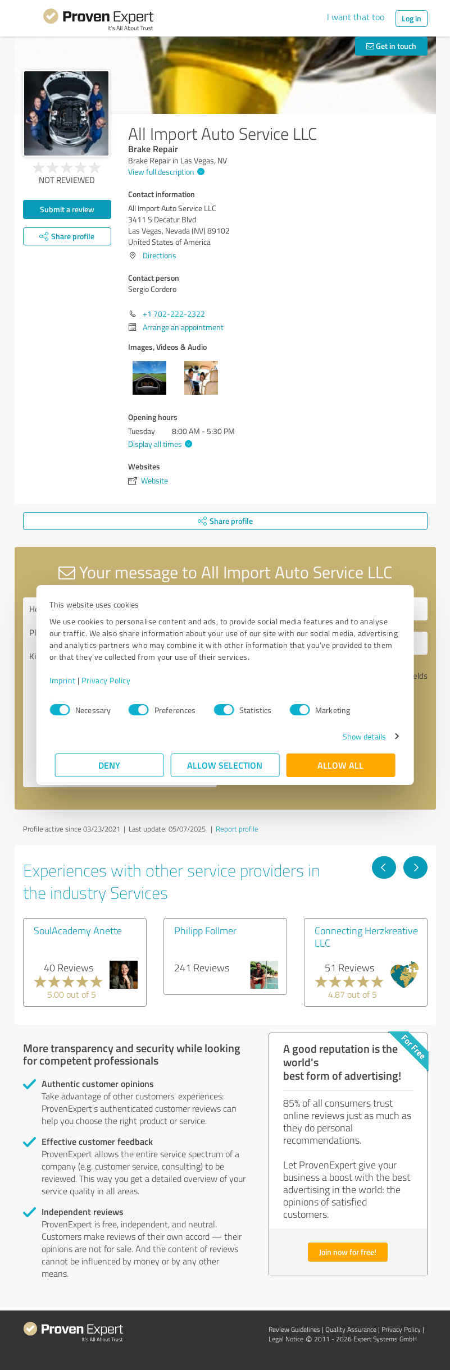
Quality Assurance (350, 1329)
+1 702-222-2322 (174, 313)
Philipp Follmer (205, 930)
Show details (358, 736)
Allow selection (225, 765)
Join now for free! (347, 1251)
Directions (159, 255)
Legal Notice (286, 1339)
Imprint (68, 680)
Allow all (341, 765)
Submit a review (67, 209)
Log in (411, 18)
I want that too (355, 17)
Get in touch (391, 45)
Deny (109, 765)
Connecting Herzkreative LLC (366, 936)
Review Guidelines (294, 1329)
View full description (165, 171)
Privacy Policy (111, 680)
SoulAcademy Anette (78, 930)
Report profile (237, 829)
